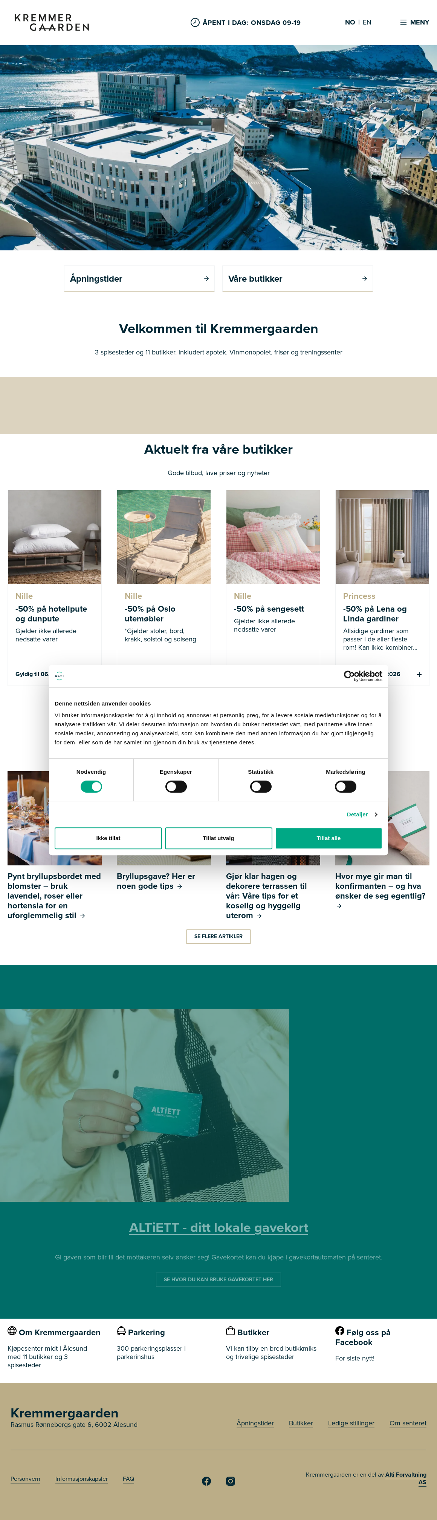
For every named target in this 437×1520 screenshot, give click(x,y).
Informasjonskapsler (81, 1478)
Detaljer (357, 814)
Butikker (301, 1423)
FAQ (128, 1478)
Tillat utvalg (218, 838)
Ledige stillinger (351, 1423)
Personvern (25, 1478)
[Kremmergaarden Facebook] (206, 1483)
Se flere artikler (218, 936)
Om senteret (408, 1423)
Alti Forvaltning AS (405, 1478)
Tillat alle (329, 838)
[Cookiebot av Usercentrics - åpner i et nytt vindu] (349, 676)
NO (350, 22)
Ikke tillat (108, 838)
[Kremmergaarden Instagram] (230, 1483)
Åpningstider (255, 1423)
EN (367, 22)
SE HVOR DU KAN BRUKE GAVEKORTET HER (218, 1280)
